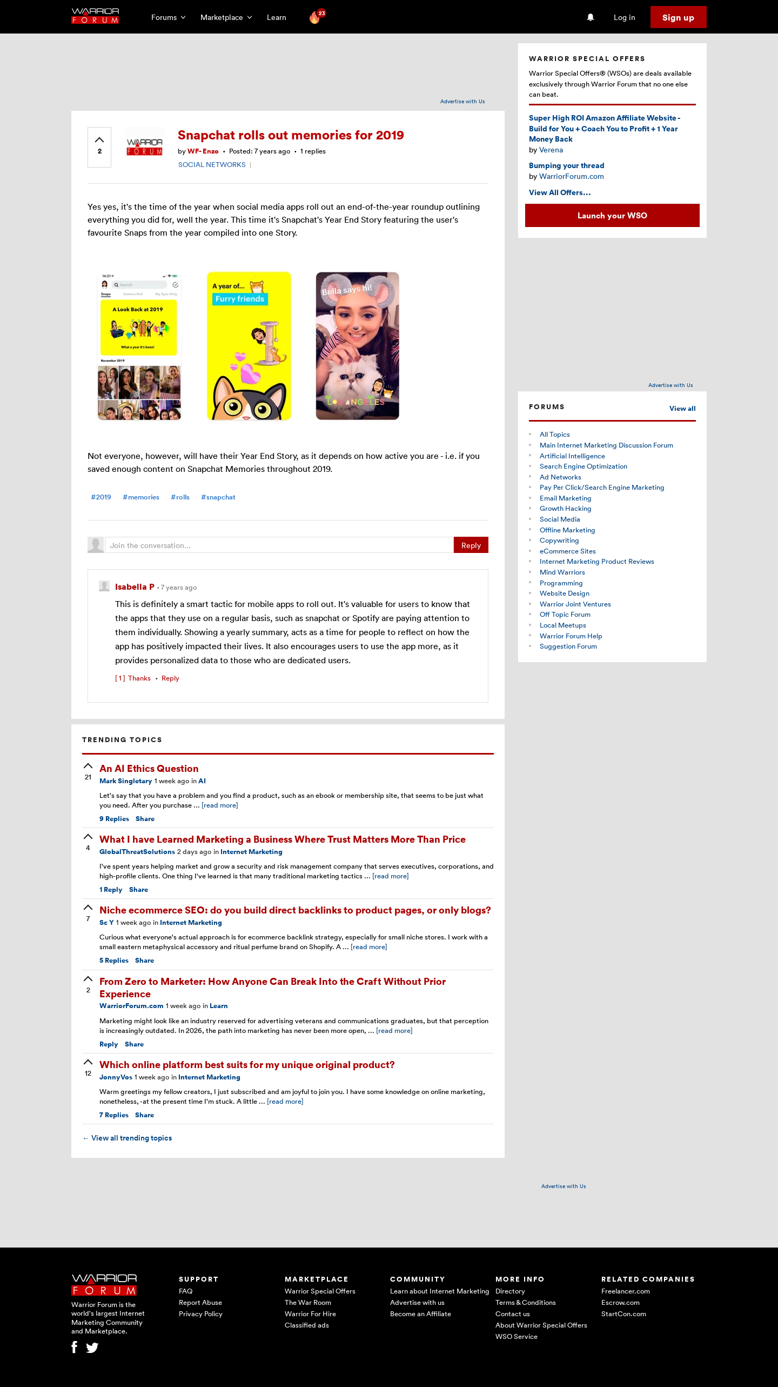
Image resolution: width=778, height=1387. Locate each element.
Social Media (560, 519)
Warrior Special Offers (320, 1291)
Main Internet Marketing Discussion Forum (606, 445)
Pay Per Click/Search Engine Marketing (602, 487)
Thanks (133, 678)
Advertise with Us (462, 101)
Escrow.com (620, 1302)
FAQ (185, 1291)
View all (682, 408)
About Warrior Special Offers (541, 1325)
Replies (114, 818)
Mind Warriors (562, 572)
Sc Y (106, 922)
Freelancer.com (625, 1291)
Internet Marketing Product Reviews (597, 561)
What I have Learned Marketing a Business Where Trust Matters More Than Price (282, 838)
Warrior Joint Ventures (575, 604)
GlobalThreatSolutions (137, 851)
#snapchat (218, 497)
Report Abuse (200, 1302)
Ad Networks (560, 477)
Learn (280, 17)
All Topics (555, 434)
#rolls (180, 497)
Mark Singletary (125, 781)
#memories (141, 497)
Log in (624, 17)
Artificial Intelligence (572, 456)
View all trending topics (127, 1137)
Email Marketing (566, 498)
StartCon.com (623, 1313)
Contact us (512, 1313)
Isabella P (136, 586)
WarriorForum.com (131, 1006)
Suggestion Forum (568, 646)
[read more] (220, 805)
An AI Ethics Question (149, 768)
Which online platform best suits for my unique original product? (247, 1064)
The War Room (308, 1302)
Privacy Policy (201, 1313)
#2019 (101, 497)
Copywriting (559, 540)
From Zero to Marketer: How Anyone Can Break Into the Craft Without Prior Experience (272, 987)
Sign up (678, 17)
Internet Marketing (251, 851)
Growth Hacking (566, 508)
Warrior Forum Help (571, 636)
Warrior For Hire (310, 1313)
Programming (561, 583)
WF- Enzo (203, 151)
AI (202, 781)
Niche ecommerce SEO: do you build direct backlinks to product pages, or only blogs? (295, 909)
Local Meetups (563, 625)
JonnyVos (115, 1077)
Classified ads (307, 1325)
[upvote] (99, 146)
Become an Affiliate (420, 1313)
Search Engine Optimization (583, 466)
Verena (551, 149)
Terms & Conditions (525, 1302)
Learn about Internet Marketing (439, 1291)
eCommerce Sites (568, 551)
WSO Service (516, 1336)
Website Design (564, 593)
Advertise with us (417, 1302)
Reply (471, 545)
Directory (510, 1291)
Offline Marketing (567, 530)
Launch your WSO (612, 215)
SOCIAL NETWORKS (212, 164)
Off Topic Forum (565, 614)
